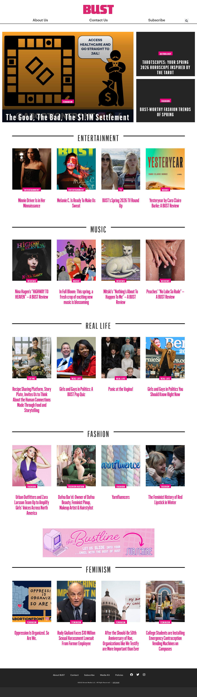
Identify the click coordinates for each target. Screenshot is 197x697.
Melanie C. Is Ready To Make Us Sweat (76, 201)
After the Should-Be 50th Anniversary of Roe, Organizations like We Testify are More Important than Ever (120, 640)
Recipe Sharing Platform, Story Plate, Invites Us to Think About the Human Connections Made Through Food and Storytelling (31, 398)
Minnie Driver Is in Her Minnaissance (31, 201)
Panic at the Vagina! (120, 388)
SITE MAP (116, 682)
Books (165, 189)
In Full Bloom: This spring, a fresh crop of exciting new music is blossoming (76, 295)
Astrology (165, 53)
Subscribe (89, 675)
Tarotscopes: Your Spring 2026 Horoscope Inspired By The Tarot (165, 66)
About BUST (59, 675)
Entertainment (98, 136)
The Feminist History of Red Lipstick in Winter (165, 498)
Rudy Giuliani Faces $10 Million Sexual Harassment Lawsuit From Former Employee (76, 637)
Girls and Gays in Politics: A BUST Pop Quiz (76, 390)
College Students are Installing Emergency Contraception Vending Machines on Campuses (165, 640)
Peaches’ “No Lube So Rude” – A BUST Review (165, 293)
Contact (74, 675)
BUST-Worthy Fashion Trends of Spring (165, 111)
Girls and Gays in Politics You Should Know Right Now (165, 390)
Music (98, 227)
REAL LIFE (98, 324)
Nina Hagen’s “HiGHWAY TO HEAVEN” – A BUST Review (31, 293)
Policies (119, 675)
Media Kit (105, 675)
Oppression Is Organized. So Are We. (32, 634)
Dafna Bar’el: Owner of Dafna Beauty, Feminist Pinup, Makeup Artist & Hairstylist (76, 501)
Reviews (32, 281)
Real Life (76, 378)
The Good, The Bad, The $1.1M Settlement (68, 107)
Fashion (165, 101)
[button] (186, 20)
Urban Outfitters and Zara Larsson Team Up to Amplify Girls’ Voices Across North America (31, 504)
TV (121, 189)
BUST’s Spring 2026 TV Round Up (120, 201)
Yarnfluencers (121, 496)
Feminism (68, 90)
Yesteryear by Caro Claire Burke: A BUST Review (165, 201)
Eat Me (31, 378)
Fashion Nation (76, 486)
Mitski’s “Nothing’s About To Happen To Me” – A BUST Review (120, 295)
